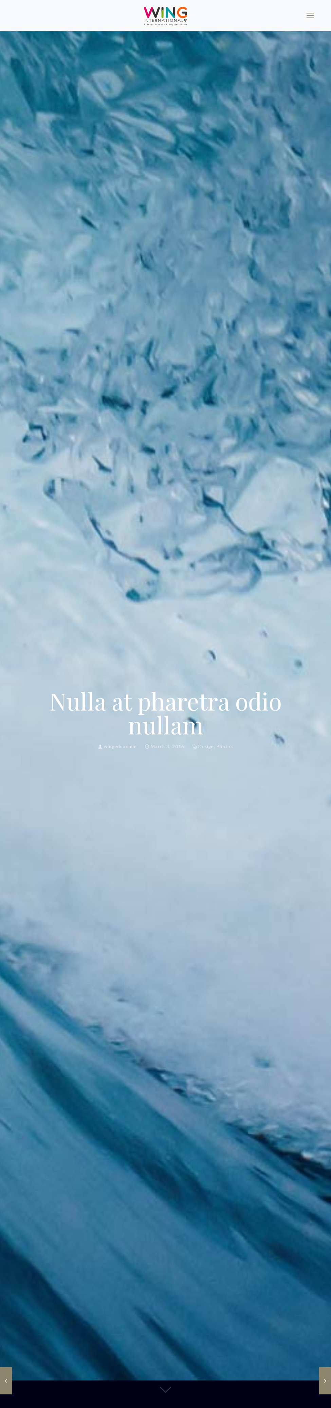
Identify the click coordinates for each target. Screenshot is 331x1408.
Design (206, 746)
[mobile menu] (310, 15)
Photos (225, 746)
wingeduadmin (120, 746)
